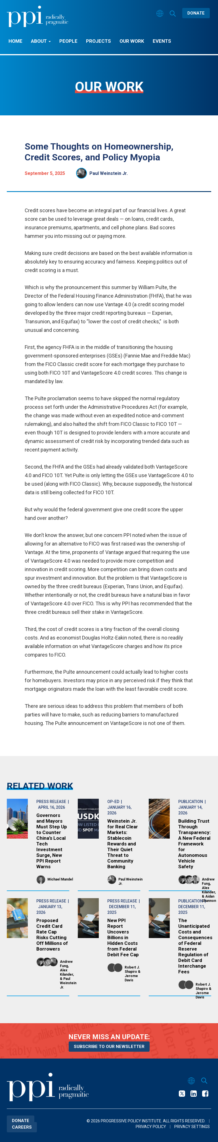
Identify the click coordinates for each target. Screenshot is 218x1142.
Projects (98, 41)
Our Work (132, 41)
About (41, 41)
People (68, 41)
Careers (22, 1127)
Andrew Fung (208, 881)
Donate (196, 13)
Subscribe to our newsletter (109, 1046)
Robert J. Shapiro (132, 969)
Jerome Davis (131, 978)
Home (15, 41)
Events (162, 41)
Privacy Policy (151, 1126)
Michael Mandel (60, 879)
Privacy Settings (192, 1126)
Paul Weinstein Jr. (108, 173)
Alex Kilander (208, 890)
